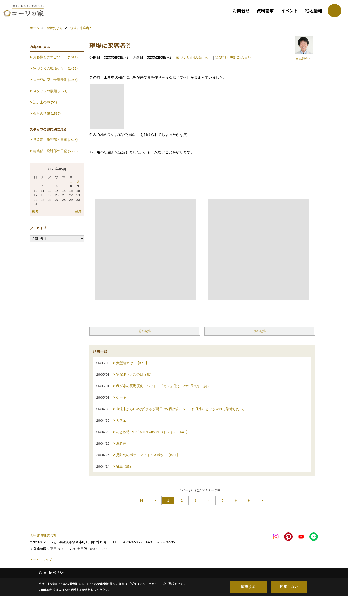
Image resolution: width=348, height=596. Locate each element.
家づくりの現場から (194, 57)
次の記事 (259, 331)
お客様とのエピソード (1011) (55, 57)
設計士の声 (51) (45, 102)
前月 (35, 211)
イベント (289, 10)
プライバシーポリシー (145, 584)
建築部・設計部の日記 (233, 57)
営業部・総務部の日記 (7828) (55, 140)
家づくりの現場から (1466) (55, 68)
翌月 (78, 211)
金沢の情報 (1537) (47, 113)
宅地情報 (313, 10)
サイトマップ (42, 560)
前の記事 (144, 331)
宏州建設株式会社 (43, 535)
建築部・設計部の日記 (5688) (55, 151)
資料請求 (265, 10)
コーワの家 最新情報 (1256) (55, 80)
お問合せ (241, 10)
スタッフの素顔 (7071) (50, 91)
